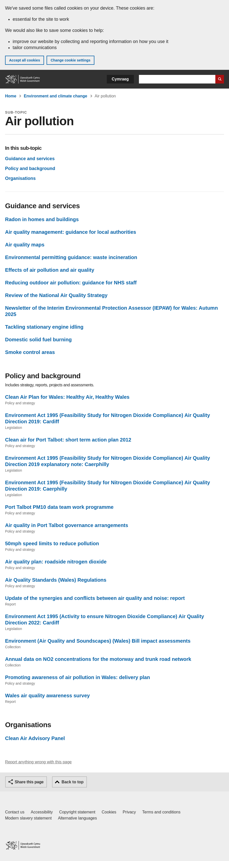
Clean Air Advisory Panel (35, 738)
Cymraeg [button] (120, 79)
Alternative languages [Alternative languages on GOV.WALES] (77, 818)
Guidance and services (30, 158)
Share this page (29, 782)
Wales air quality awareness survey (47, 695)
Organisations (20, 178)
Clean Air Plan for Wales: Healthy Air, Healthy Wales (67, 397)
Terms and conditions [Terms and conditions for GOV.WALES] (161, 812)
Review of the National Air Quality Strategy (56, 295)
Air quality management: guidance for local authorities (70, 232)
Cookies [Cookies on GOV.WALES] (109, 812)
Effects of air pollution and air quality (49, 270)
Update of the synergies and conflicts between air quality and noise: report (95, 598)
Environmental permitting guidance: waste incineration (71, 257)
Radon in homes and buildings (42, 219)
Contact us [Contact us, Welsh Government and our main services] (14, 812)
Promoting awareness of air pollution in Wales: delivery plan (77, 677)
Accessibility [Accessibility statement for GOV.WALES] (42, 812)
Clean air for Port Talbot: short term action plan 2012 (68, 440)
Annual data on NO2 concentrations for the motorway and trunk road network (98, 659)
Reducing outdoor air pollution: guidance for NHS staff (71, 282)
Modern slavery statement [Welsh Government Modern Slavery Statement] (28, 818)
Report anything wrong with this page (38, 762)
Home (10, 96)
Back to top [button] (72, 782)
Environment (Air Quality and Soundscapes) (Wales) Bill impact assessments (98, 641)
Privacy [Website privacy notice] (129, 812)
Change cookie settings (70, 60)
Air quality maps (25, 244)
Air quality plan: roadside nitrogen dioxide (56, 561)
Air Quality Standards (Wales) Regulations (55, 580)
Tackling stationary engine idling (44, 327)
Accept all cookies (24, 60)
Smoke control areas (30, 352)
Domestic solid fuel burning (38, 339)
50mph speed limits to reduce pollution (52, 543)
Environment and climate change (55, 96)
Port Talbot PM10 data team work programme (59, 507)
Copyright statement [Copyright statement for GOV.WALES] (77, 812)
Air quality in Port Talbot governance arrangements (66, 525)
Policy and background (30, 168)
